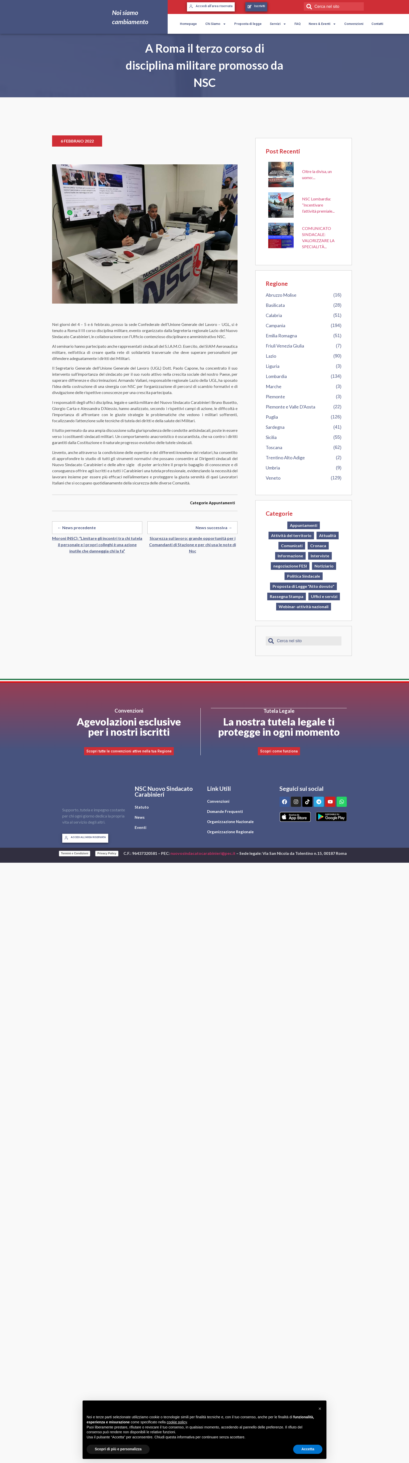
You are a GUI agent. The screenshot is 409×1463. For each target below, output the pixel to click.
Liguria (272, 366)
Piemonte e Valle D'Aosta (290, 407)
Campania (275, 325)
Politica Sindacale (303, 576)
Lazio (271, 356)
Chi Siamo (215, 24)
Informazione (290, 555)
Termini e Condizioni (74, 853)
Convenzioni (353, 24)
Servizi (278, 24)
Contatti (377, 24)
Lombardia (276, 376)
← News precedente (76, 527)
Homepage (188, 24)
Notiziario (324, 565)
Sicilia (271, 437)
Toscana (274, 447)
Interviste (320, 555)
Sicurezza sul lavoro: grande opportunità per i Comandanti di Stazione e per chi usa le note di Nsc (192, 544)
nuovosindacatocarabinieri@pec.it (202, 853)
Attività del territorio (291, 535)
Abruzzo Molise (281, 295)
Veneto (273, 478)
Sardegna (275, 427)
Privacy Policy (106, 853)
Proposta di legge (248, 24)
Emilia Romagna (281, 335)
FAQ (297, 24)
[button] (320, 1409)
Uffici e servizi (324, 596)
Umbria (273, 467)
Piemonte (275, 396)
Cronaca (318, 545)
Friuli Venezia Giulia (285, 346)
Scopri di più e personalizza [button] (118, 1449)
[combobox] (334, 6)
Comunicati (292, 545)
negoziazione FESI (290, 565)
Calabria (274, 315)
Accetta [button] (307, 1449)
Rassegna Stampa (286, 596)
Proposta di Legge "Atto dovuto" (303, 586)
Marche (273, 386)
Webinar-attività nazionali (303, 606)
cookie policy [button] (177, 1422)
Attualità (327, 535)
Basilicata (275, 305)
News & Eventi (322, 24)
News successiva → (214, 527)
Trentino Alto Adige (285, 457)
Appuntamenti (222, 502)
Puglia (272, 417)
